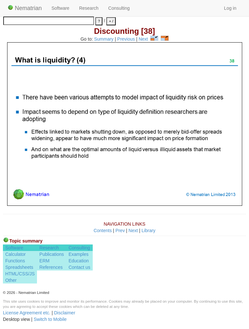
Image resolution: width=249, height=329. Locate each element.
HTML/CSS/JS (20, 273)
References (51, 267)
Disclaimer (64, 312)
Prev (120, 230)
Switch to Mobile (50, 319)
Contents (103, 230)
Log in (230, 8)
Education (78, 260)
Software (60, 8)
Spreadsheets (19, 267)
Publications (52, 254)
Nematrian (25, 8)
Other (11, 280)
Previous (126, 39)
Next (143, 39)
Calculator (15, 254)
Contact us (79, 267)
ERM (45, 260)
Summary (103, 39)
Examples (78, 254)
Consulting (119, 8)
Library (149, 230)
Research (89, 8)
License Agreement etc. (26, 312)
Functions (15, 260)
